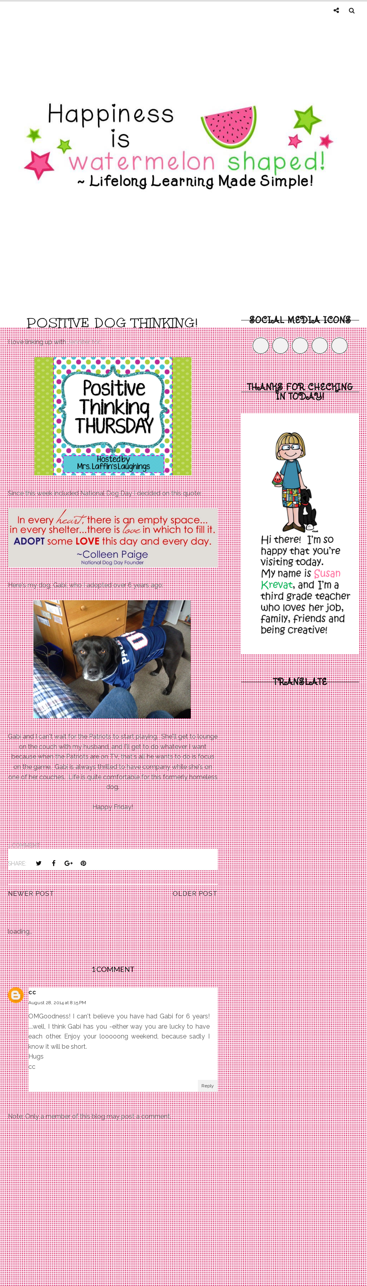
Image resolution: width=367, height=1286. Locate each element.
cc (32, 992)
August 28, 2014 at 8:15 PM (57, 1002)
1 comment (24, 845)
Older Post (195, 893)
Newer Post (31, 893)
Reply (207, 1086)
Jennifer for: (84, 342)
